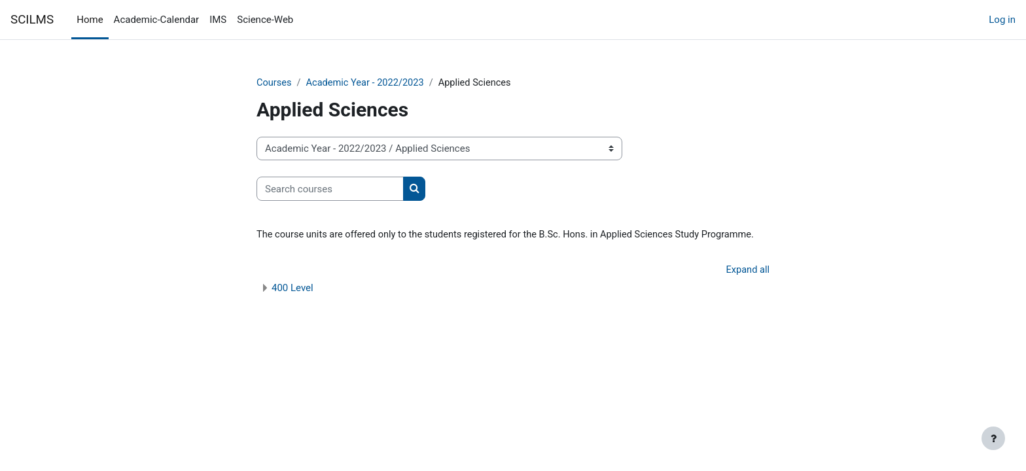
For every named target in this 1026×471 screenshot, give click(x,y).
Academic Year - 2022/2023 (368, 83)
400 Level (292, 289)
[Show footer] (993, 438)
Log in (1002, 20)
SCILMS (32, 19)
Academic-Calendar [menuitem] (157, 20)
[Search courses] (330, 189)
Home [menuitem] (90, 20)
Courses (274, 83)
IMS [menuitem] (217, 20)
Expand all (747, 271)
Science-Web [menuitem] (265, 20)
